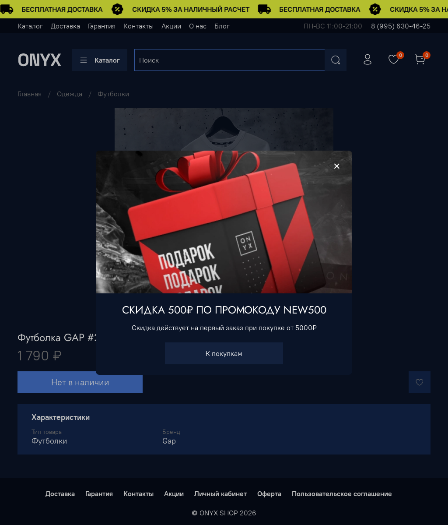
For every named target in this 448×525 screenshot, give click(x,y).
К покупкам (224, 353)
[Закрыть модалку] (337, 166)
